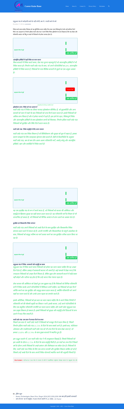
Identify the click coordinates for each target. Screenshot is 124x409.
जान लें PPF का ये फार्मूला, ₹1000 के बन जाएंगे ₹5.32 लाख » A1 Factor (38, 399)
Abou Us (74, 6)
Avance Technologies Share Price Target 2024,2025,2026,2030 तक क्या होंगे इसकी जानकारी (46, 396)
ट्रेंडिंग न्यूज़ (19, 394)
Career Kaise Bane (33, 6)
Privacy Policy (92, 6)
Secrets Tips (70, 89)
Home (67, 6)
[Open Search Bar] (109, 6)
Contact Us (82, 6)
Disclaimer (102, 6)
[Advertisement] (45, 168)
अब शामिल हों (71, 53)
